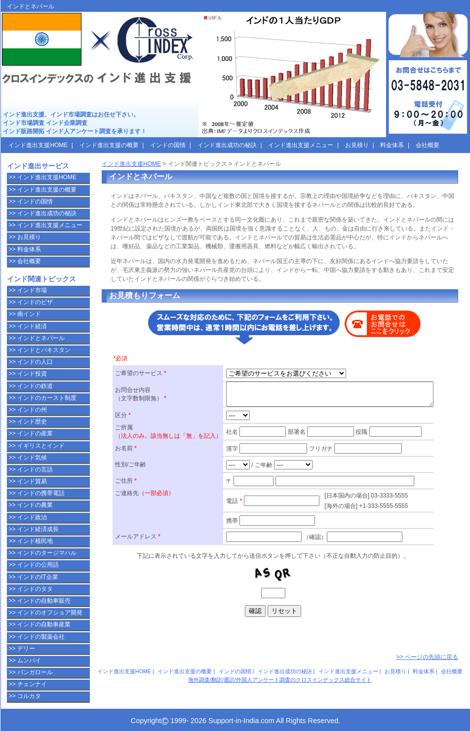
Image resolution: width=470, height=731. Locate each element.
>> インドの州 (28, 409)
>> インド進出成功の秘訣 (43, 213)
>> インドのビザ (31, 302)
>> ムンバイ (25, 660)
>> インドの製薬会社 (37, 636)
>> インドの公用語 (34, 564)
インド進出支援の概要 (184, 671)
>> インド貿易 (28, 481)
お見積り (395, 671)
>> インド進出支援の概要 (43, 189)
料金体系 (423, 671)
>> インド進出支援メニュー (45, 225)
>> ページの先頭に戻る (427, 657)
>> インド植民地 (31, 541)
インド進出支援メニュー (348, 671)
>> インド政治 (28, 517)
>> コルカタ (25, 696)
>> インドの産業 (31, 433)
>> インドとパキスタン (40, 349)
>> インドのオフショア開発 (45, 612)
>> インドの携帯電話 (37, 493)
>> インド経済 (28, 326)
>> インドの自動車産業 (40, 624)
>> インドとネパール (37, 338)
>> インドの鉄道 (31, 386)
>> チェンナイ (28, 684)
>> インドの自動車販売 (40, 600)
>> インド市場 (28, 290)
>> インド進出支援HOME (43, 177)
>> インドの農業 (31, 504)
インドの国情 (235, 671)
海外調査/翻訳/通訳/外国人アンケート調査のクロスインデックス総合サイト (280, 680)
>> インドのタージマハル (43, 552)
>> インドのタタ (31, 588)
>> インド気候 (28, 457)
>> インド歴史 (28, 421)
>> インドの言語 (31, 469)
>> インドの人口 (31, 361)
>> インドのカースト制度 (43, 397)
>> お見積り (25, 236)
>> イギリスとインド (37, 445)
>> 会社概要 (25, 261)
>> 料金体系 (25, 249)
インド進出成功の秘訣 (285, 671)
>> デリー (22, 648)
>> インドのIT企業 (33, 577)
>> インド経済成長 (34, 529)
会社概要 (452, 671)
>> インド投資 (28, 373)
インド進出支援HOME (131, 163)
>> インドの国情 (31, 201)
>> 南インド (25, 313)
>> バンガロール (31, 672)
